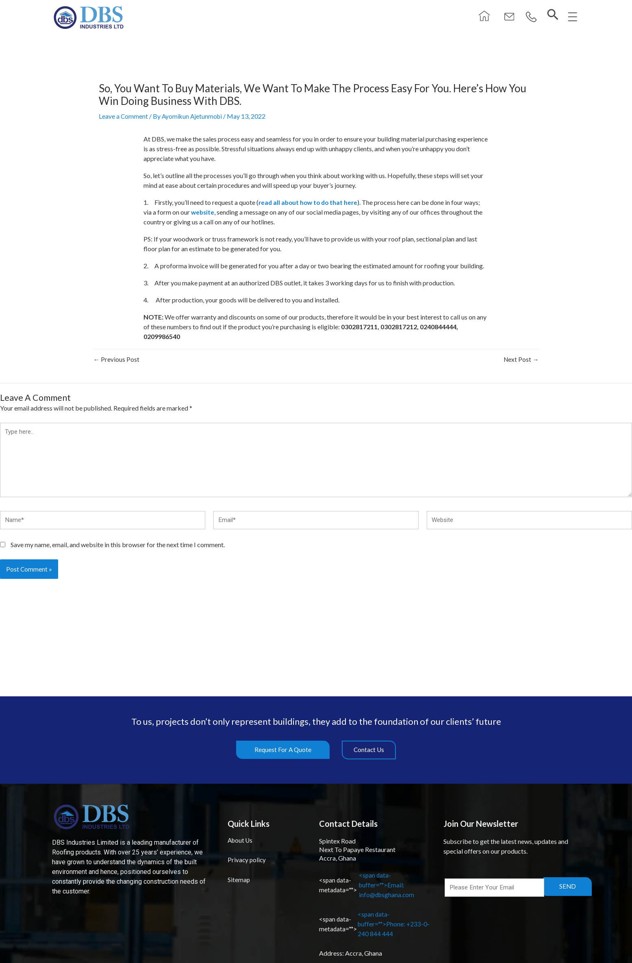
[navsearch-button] (550, 15)
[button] (526, 17)
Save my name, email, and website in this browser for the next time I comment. (118, 549)
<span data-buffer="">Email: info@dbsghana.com (367, 884)
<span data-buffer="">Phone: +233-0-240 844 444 (376, 923)
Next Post (521, 359)
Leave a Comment (123, 116)
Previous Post (116, 359)
